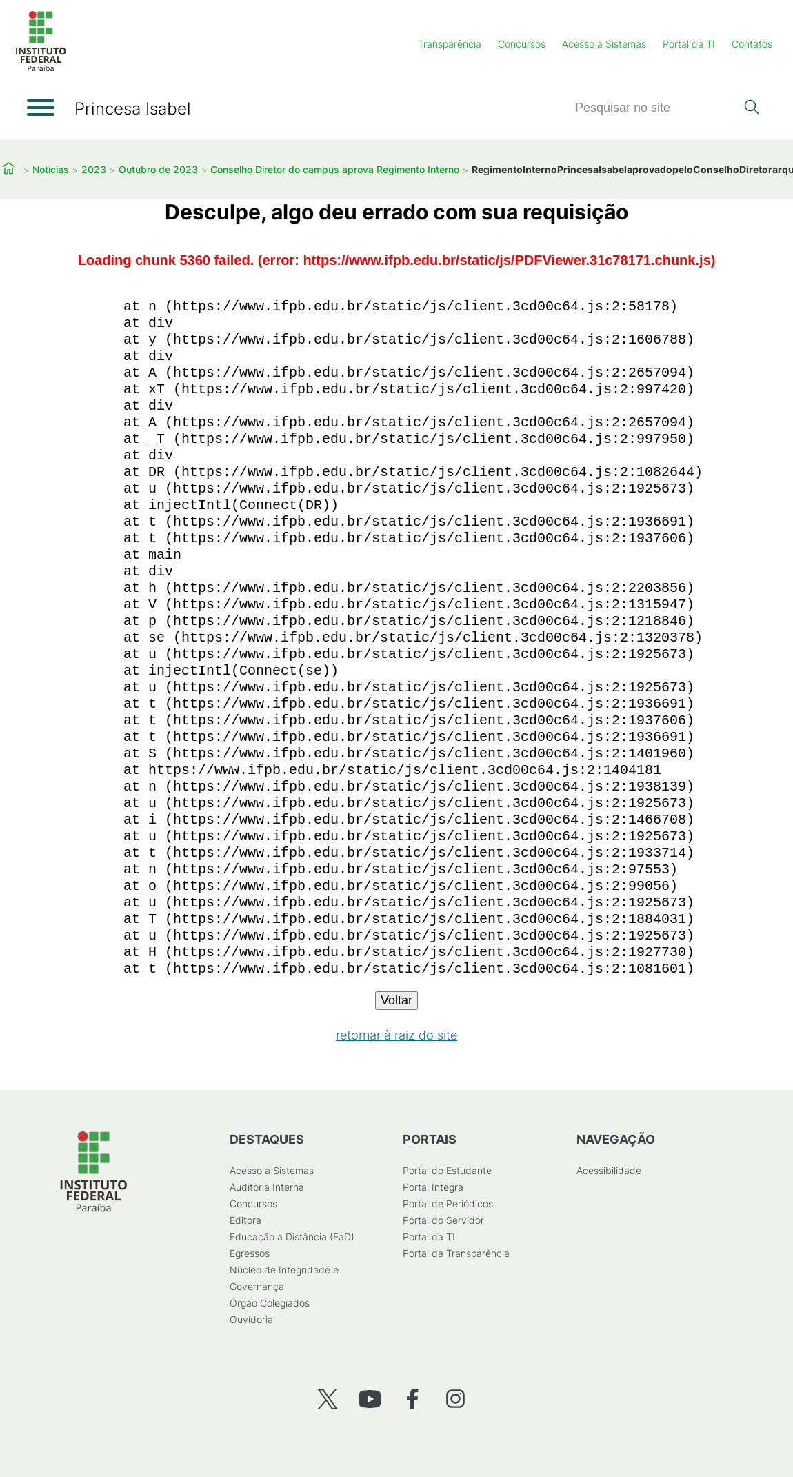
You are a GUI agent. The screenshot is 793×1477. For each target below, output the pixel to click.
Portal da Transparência (456, 1253)
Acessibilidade (608, 1170)
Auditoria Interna (267, 1187)
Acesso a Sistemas (604, 44)
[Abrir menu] (41, 108)
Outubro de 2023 (158, 169)
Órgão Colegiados (270, 1303)
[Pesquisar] (655, 108)
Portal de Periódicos (448, 1203)
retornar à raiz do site (396, 1035)
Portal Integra (433, 1187)
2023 (93, 169)
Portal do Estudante (447, 1170)
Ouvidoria (251, 1319)
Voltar (396, 1000)
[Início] (40, 68)
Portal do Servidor (443, 1220)
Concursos (521, 44)
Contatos (752, 44)
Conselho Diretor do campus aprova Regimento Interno (334, 169)
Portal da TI (689, 44)
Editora (245, 1220)
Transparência (449, 44)
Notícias (50, 169)
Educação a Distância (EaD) (292, 1236)
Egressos (250, 1253)
